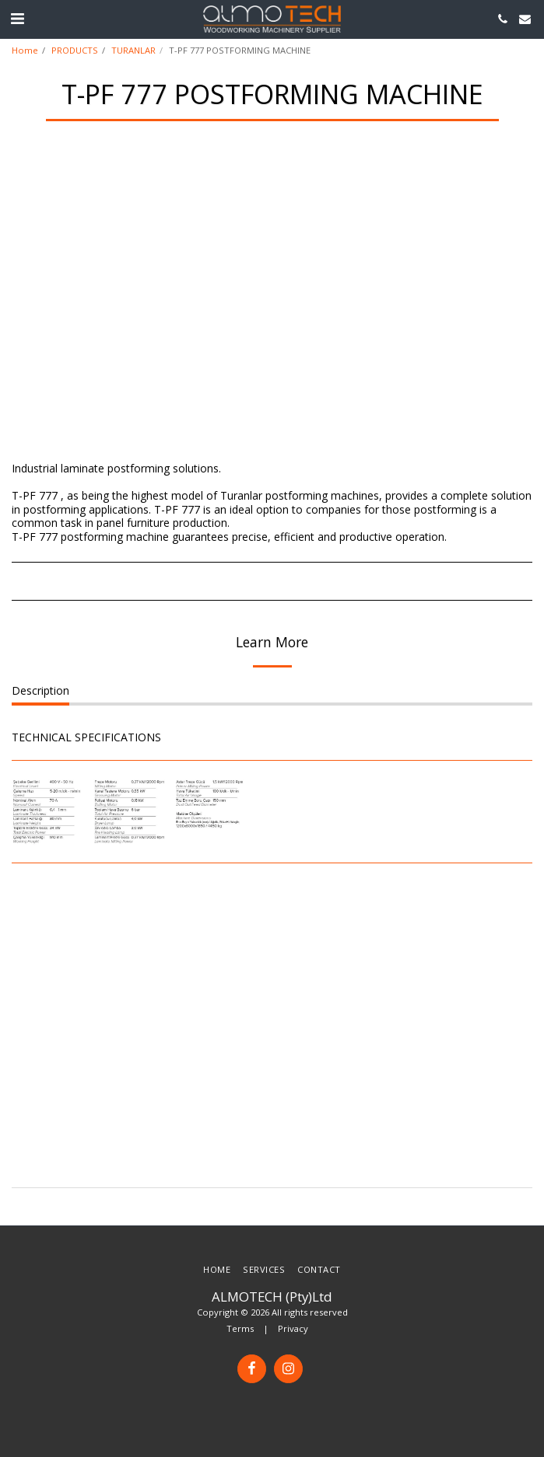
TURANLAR (133, 50)
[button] (17, 18)
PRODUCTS (74, 50)
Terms (240, 1328)
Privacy (293, 1328)
